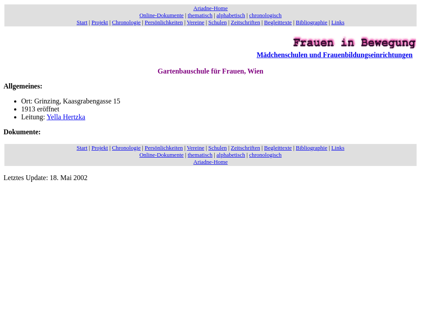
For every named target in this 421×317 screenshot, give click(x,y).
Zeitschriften (245, 22)
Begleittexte (278, 22)
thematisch (200, 15)
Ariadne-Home (211, 8)
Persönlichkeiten (164, 22)
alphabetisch (230, 15)
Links (338, 22)
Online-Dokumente (161, 15)
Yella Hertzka (66, 117)
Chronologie (126, 22)
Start (82, 22)
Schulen (218, 22)
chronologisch (265, 15)
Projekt (99, 22)
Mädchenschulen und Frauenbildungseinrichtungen (335, 55)
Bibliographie (312, 22)
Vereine (196, 22)
